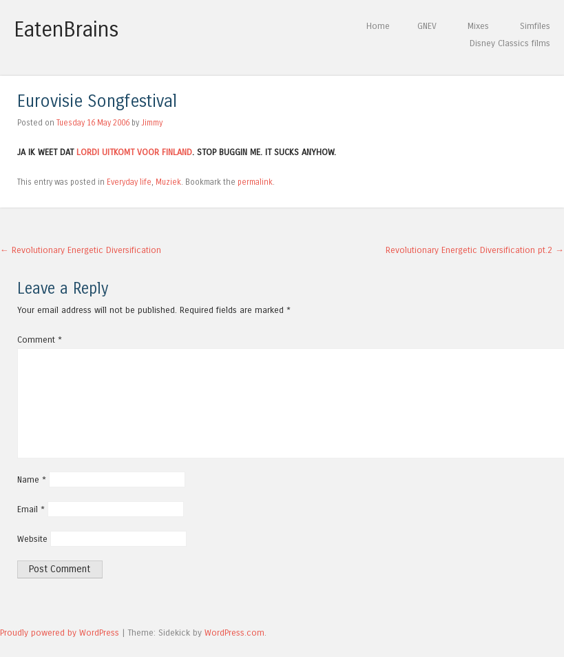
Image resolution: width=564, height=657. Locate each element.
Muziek (168, 182)
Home (378, 26)
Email (31, 509)
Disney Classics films (510, 43)
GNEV (427, 26)
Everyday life (129, 182)
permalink (255, 182)
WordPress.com (234, 632)
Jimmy (152, 123)
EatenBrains (66, 29)
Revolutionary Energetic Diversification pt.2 (475, 250)
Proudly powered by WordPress (59, 632)
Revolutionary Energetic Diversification (80, 250)
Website (32, 539)
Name (31, 479)
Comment (39, 339)
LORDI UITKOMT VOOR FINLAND (134, 152)
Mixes (478, 26)
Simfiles (535, 26)
